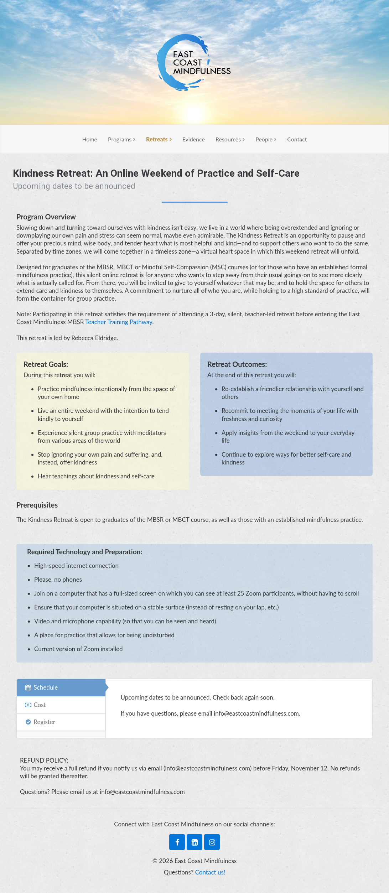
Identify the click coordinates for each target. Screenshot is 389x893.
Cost (35, 704)
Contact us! (210, 872)
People (264, 139)
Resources (228, 139)
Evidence (193, 139)
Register (39, 722)
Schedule (41, 687)
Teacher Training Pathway (118, 322)
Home (89, 139)
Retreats (157, 139)
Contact (297, 139)
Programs (119, 139)
